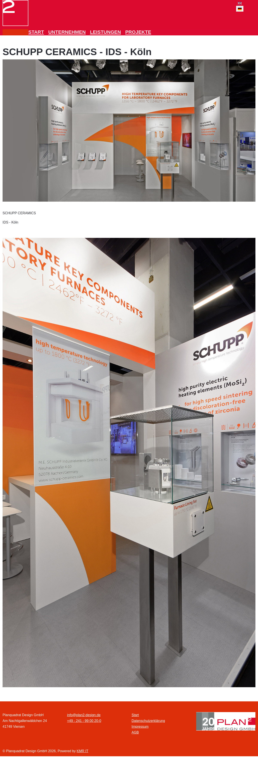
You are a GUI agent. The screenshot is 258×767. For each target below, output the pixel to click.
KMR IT (82, 751)
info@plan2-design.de (84, 715)
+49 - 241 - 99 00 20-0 (84, 721)
